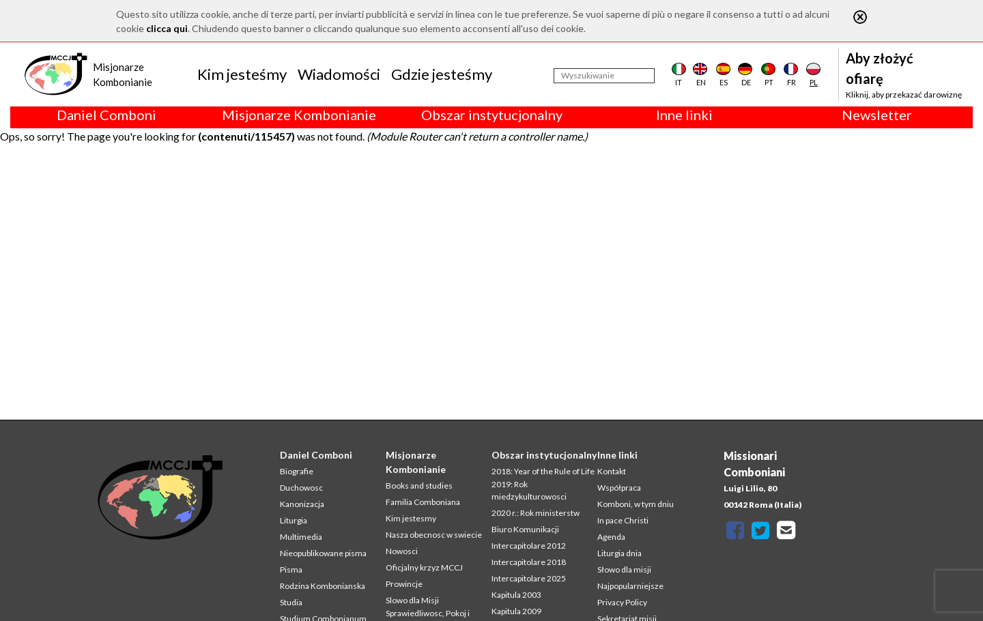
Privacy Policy (622, 602)
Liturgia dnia (619, 553)
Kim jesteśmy (242, 74)
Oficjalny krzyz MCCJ (424, 567)
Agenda (611, 537)
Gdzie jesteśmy (441, 74)
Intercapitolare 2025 (529, 578)
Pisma (291, 569)
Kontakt (611, 471)
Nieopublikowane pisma (323, 553)
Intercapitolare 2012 (529, 545)
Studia (291, 602)
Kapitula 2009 (516, 611)
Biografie (296, 471)
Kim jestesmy (411, 518)
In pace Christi (623, 520)
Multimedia (301, 537)
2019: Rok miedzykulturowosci (529, 490)
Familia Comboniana (423, 502)
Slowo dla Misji (412, 600)
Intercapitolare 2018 (529, 562)
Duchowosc (301, 487)
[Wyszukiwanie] (604, 75)
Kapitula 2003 (516, 595)
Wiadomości (339, 74)
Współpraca (619, 487)
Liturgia (293, 520)
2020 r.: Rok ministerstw (536, 513)
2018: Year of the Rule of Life (543, 471)
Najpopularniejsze (630, 586)
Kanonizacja (302, 504)
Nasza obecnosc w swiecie (434, 535)
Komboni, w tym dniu (635, 504)
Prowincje (404, 584)
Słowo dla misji (624, 569)
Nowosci (402, 551)
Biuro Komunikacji (525, 529)
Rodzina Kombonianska (322, 586)
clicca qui (167, 28)
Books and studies (419, 485)
